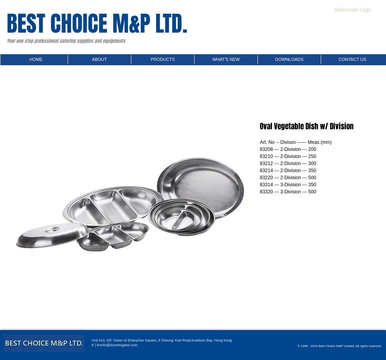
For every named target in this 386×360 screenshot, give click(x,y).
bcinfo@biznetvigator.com (117, 345)
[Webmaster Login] (353, 10)
